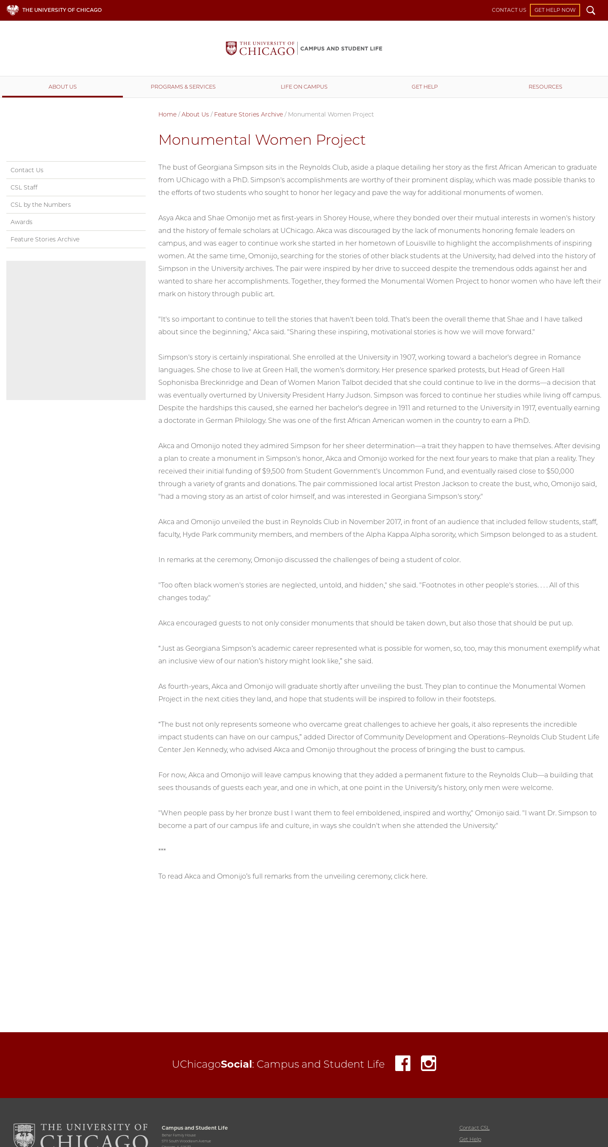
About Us (63, 87)
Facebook (402, 1065)
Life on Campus (304, 87)
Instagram (428, 1065)
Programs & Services (183, 87)
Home (167, 114)
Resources (545, 87)
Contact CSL (474, 1128)
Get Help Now (555, 10)
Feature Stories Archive (248, 114)
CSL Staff (24, 187)
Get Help (425, 87)
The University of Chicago (62, 10)
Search (590, 11)
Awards (22, 222)
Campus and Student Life (304, 48)
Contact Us (509, 10)
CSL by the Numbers (41, 204)
